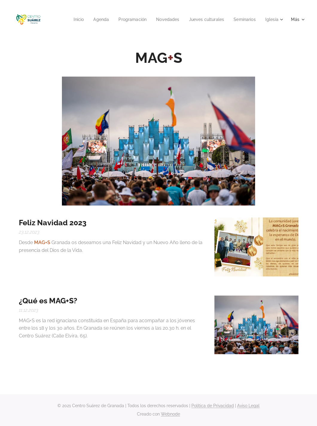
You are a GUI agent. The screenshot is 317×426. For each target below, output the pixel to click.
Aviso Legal (248, 405)
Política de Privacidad (212, 405)
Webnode (170, 414)
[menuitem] (70, 19)
